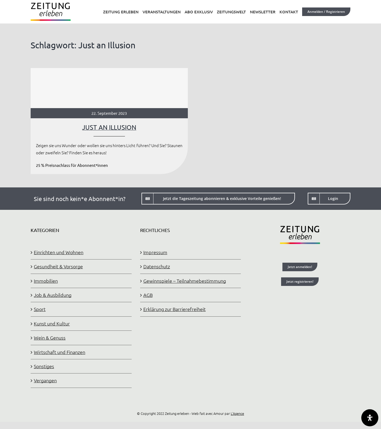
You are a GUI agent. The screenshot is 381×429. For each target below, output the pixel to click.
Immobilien (46, 281)
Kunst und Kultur (52, 323)
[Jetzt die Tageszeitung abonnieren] (218, 198)
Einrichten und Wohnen (58, 252)
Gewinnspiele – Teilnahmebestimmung (184, 281)
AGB (148, 295)
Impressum (155, 252)
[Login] (329, 198)
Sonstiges (44, 366)
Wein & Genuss (50, 337)
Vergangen (45, 380)
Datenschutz (156, 266)
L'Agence (237, 413)
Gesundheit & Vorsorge (58, 266)
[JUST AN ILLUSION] (109, 121)
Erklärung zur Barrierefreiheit (174, 309)
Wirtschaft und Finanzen (59, 352)
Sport (40, 309)
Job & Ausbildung (52, 295)
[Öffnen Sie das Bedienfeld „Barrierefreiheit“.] (369, 417)
